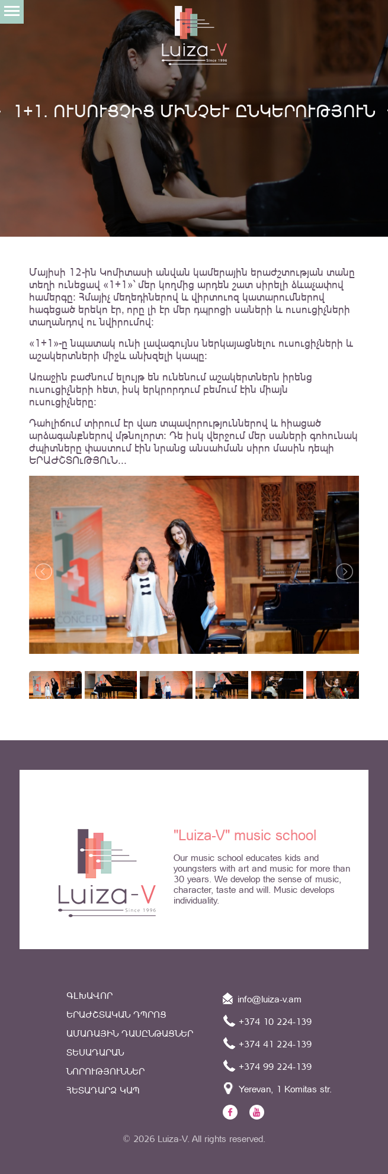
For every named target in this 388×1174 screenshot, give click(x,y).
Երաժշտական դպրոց (116, 1014)
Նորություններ (105, 1071)
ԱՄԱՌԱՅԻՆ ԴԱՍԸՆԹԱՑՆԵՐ (129, 1033)
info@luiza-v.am (262, 998)
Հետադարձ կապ (103, 1090)
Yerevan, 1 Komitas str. (277, 1088)
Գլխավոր (89, 996)
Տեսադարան (95, 1052)
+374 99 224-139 (267, 1066)
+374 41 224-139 (267, 1043)
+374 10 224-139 (267, 1021)
